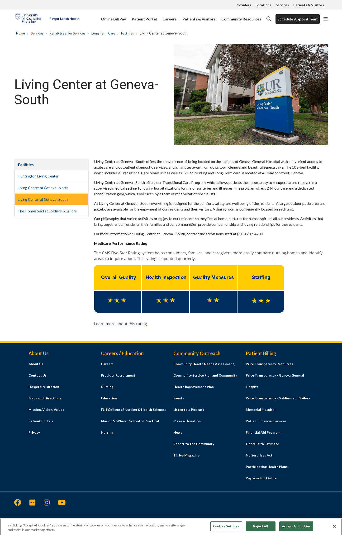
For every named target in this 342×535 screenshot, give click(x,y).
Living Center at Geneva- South (43, 199)
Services (282, 5)
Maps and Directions (44, 398)
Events (178, 398)
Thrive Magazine (186, 455)
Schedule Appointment (297, 19)
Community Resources (241, 16)
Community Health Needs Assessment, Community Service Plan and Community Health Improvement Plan (205, 375)
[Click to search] (269, 19)
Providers (243, 5)
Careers (170, 16)
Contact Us (37, 375)
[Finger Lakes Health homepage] (47, 19)
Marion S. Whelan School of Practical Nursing (130, 426)
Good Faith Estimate (262, 444)
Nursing (107, 387)
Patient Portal (144, 16)
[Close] (334, 528)
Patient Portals (40, 421)
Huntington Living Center (38, 176)
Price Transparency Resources (269, 364)
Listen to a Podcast (188, 409)
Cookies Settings (226, 528)
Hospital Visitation (43, 387)
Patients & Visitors (308, 5)
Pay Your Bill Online (261, 478)
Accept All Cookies (296, 528)
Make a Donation (187, 421)
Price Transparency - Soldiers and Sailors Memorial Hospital (278, 404)
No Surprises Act (259, 455)
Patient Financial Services (266, 421)
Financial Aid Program (263, 432)
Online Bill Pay (113, 16)
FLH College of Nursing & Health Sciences (133, 409)
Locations (263, 5)
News (177, 432)
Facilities (26, 164)
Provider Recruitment (118, 375)
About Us (35, 364)
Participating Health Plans (267, 467)
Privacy (34, 432)
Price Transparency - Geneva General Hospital (275, 381)
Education (109, 398)
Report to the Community (193, 444)
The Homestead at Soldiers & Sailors (47, 211)
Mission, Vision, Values (46, 409)
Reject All (260, 528)
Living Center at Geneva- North (43, 187)
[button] (325, 19)
